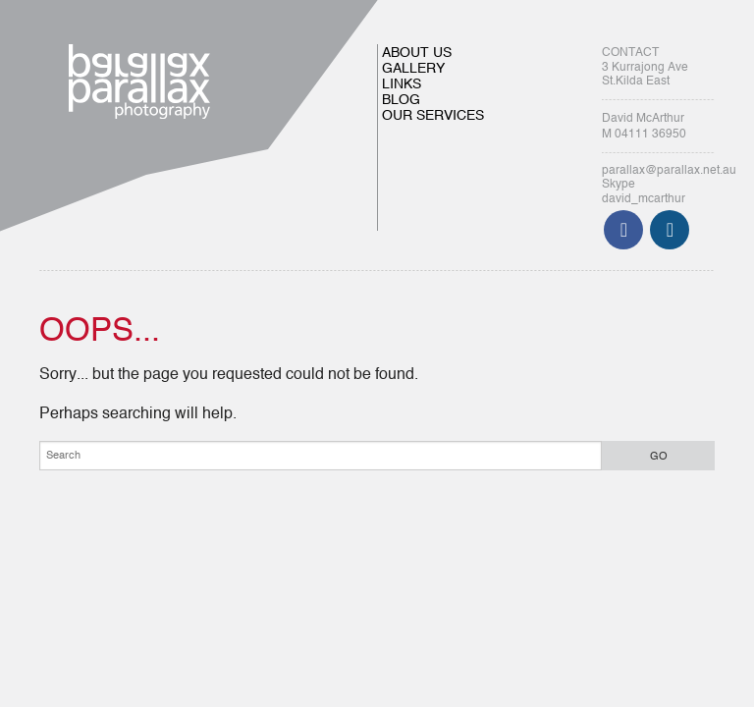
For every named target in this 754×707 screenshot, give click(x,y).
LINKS (401, 84)
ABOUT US (417, 53)
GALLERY (413, 69)
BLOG (401, 100)
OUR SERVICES (433, 116)
